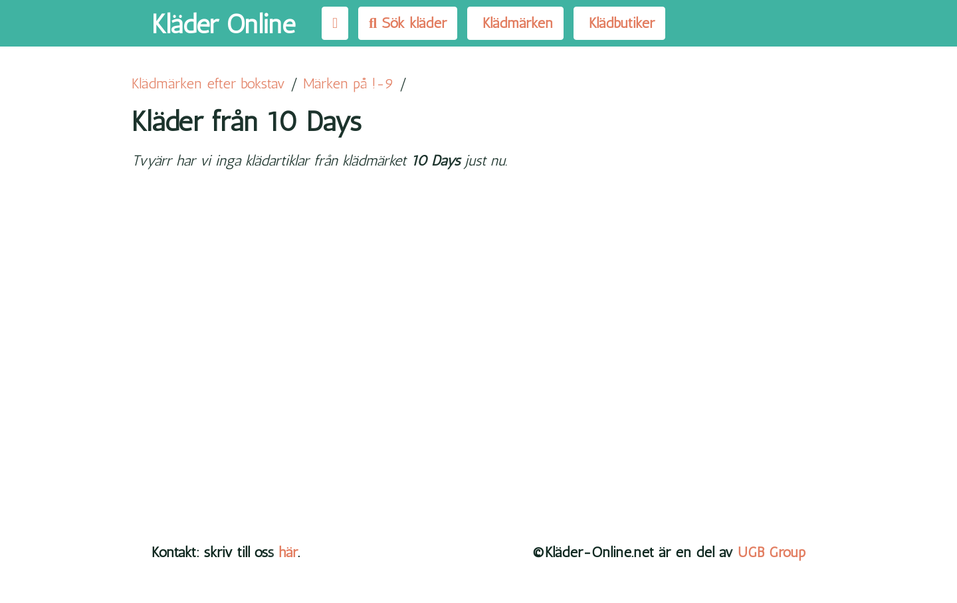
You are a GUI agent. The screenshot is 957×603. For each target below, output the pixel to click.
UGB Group (771, 552)
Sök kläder (408, 23)
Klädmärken (515, 23)
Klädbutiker (619, 23)
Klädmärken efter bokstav (208, 83)
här (288, 552)
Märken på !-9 (348, 83)
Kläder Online (223, 24)
